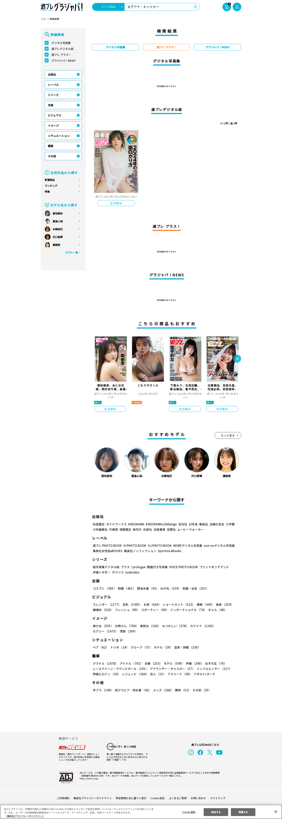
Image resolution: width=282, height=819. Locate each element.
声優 (193, 663)
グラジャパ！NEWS (63, 60)
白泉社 (147, 529)
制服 (126, 588)
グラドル (105, 663)
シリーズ (53, 95)
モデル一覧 (71, 252)
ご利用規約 (63, 798)
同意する (243, 812)
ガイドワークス (116, 524)
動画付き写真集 (156, 567)
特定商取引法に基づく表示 (131, 798)
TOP (43, 19)
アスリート (179, 674)
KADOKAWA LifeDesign (161, 524)
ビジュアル (54, 115)
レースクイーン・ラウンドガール (120, 669)
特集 (47, 191)
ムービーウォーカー (190, 529)
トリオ (119, 647)
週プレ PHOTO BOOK (107, 545)
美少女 (103, 626)
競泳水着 (147, 588)
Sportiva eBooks (168, 551)
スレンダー (107, 604)
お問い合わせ (198, 798)
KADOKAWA (136, 524)
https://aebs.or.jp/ (88, 778)
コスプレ (104, 588)
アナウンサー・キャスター (172, 669)
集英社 (203, 524)
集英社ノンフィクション (140, 551)
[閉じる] (275, 811)
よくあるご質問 (177, 798)
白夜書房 (159, 529)
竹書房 (113, 529)
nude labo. (132, 572)
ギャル (216, 610)
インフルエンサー (213, 669)
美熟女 (149, 626)
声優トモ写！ (101, 572)
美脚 (203, 604)
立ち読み (116, 203)
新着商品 (50, 180)
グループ (141, 647)
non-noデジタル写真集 (216, 545)
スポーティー (154, 610)
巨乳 (131, 604)
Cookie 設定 (157, 798)
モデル (173, 663)
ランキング (51, 186)
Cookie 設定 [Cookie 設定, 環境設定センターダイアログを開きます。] (188, 812)
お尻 (151, 604)
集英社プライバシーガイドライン (93, 798)
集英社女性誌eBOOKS (107, 551)
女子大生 (214, 663)
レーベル (53, 85)
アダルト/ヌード (203, 674)
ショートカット (177, 604)
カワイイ (201, 626)
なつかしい (174, 626)
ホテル (162, 647)
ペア (100, 647)
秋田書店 (99, 524)
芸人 (157, 674)
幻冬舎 (192, 524)
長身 (222, 604)
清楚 (101, 631)
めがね (170, 588)
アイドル (130, 663)
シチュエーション (59, 136)
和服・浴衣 (194, 588)
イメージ (53, 125)
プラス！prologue (133, 567)
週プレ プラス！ (61, 55)
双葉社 (171, 529)
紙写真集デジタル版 (106, 567)
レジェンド (135, 674)
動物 (182, 690)
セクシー (227, 626)
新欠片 (137, 529)
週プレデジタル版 (62, 49)
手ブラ (103, 690)
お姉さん (126, 626)
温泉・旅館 (186, 647)
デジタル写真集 (61, 43)
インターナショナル (188, 610)
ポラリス (118, 572)
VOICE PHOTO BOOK (182, 567)
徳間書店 (125, 529)
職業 (50, 146)
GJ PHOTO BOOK (158, 545)
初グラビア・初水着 (133, 690)
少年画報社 (100, 529)
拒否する (216, 812)
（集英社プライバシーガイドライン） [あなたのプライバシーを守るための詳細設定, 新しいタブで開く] (25, 816)
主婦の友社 (216, 524)
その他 (52, 156)
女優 (152, 663)
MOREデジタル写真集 (185, 545)
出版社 (52, 74)
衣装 (50, 105)
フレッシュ (127, 610)
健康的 (103, 610)
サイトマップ (217, 798)
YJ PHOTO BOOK (134, 545)
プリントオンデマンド (212, 567)
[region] (141, 812)
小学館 (229, 524)
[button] (237, 359)
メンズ (162, 690)
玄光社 (182, 524)
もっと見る (228, 435)
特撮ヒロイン (106, 674)
